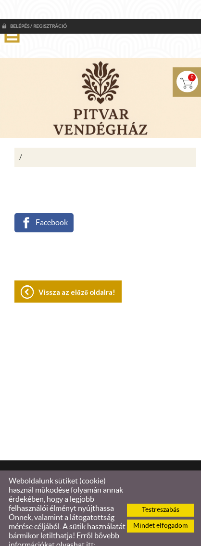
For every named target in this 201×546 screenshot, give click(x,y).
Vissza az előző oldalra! (76, 272)
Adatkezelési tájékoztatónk (54, 535)
